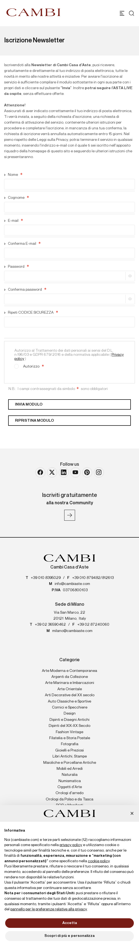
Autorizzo (29, 366)
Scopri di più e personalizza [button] (69, 936)
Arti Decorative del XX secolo (69, 695)
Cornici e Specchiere (69, 707)
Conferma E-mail (22, 244)
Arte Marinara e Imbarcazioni (69, 683)
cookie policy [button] (99, 861)
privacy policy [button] (71, 845)
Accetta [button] (69, 923)
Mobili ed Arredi (70, 769)
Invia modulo (28, 404)
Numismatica (69, 781)
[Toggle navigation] (122, 13)
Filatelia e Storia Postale (69, 738)
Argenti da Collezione (69, 677)
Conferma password (25, 290)
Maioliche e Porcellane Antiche (69, 763)
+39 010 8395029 (46, 578)
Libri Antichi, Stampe (69, 756)
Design (70, 713)
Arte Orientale (69, 689)
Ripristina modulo (34, 420)
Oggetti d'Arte (69, 787)
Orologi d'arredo (69, 793)
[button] (132, 813)
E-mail (13, 221)
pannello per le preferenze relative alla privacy (48, 909)
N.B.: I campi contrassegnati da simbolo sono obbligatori (58, 389)
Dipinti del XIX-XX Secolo (69, 726)
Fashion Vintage (69, 732)
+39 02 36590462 (50, 625)
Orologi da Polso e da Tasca (69, 799)
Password (16, 267)
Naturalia (70, 775)
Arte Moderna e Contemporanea (69, 671)
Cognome (16, 198)
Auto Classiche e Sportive (69, 701)
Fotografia (69, 744)
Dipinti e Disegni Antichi (69, 720)
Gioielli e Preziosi (69, 750)
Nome (13, 175)
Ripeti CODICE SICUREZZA (31, 312)
